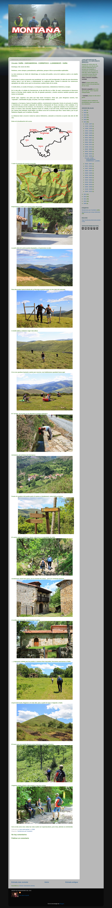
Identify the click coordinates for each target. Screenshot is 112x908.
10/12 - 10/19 (88, 130)
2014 (85, 122)
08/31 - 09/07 (88, 140)
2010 (85, 201)
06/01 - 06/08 (88, 156)
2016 (85, 117)
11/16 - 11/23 (88, 126)
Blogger (62, 903)
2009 (85, 203)
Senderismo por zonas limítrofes (91, 212)
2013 (85, 194)
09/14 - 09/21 (88, 137)
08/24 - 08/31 (88, 142)
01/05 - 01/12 (88, 191)
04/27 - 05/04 (88, 168)
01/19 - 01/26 (88, 189)
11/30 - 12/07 (88, 124)
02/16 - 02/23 (88, 182)
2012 (85, 196)
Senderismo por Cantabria (25, 831)
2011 (85, 199)
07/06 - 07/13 (88, 147)
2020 (85, 110)
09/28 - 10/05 (88, 133)
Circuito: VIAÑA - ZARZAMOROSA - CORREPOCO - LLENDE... (93, 159)
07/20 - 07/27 (88, 144)
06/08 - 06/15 (88, 153)
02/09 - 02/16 (88, 184)
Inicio (47, 882)
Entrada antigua (71, 882)
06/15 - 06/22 (88, 151)
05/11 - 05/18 (88, 166)
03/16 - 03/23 (88, 175)
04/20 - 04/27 (88, 170)
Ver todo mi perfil (24, 895)
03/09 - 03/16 (88, 177)
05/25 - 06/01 (88, 163)
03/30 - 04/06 (88, 173)
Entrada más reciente (19, 882)
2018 (85, 112)
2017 (85, 115)
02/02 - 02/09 (88, 186)
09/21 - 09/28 (88, 135)
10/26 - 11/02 (88, 128)
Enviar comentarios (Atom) (27, 885)
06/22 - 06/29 (88, 149)
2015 (85, 119)
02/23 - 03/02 (88, 180)
